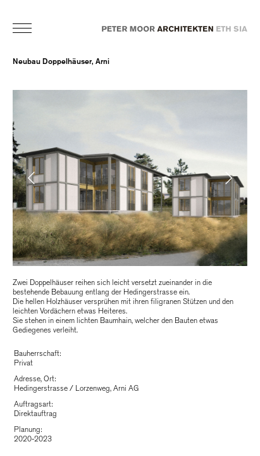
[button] (84, 178)
